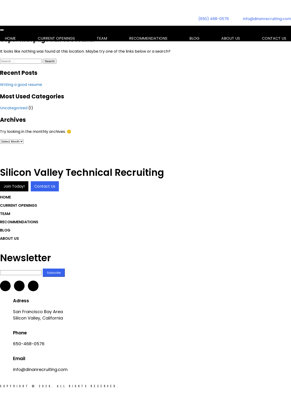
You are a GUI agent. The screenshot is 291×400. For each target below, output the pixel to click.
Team (102, 38)
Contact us (274, 38)
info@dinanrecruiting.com (267, 18)
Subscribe (54, 272)
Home (10, 38)
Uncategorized (13, 108)
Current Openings (56, 38)
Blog (194, 38)
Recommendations (148, 38)
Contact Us (44, 186)
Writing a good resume (21, 84)
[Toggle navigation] (2, 30)
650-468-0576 (28, 344)
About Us (230, 38)
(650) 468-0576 (213, 18)
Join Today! (14, 186)
